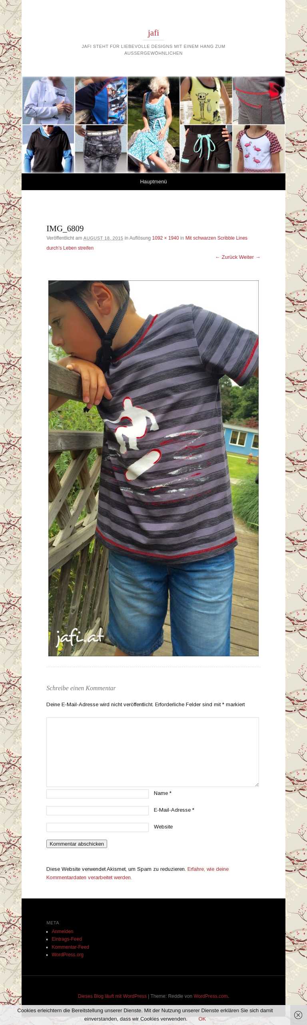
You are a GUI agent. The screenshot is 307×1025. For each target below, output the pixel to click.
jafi (153, 33)
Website (163, 827)
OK (202, 1019)
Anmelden (62, 931)
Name (162, 793)
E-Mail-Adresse (174, 810)
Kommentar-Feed (70, 947)
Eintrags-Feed (67, 939)
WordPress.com (211, 996)
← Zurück (226, 257)
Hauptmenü (153, 182)
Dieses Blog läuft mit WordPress (112, 996)
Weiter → (250, 257)
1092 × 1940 (165, 238)
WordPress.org (68, 954)
